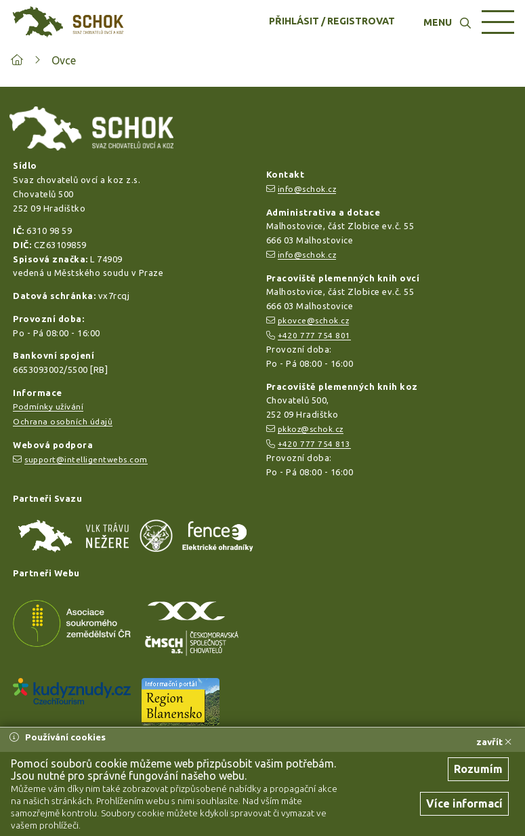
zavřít (493, 741)
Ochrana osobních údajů (62, 421)
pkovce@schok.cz (314, 320)
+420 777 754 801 (314, 335)
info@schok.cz (307, 188)
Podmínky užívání (48, 406)
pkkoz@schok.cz (310, 428)
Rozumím (478, 769)
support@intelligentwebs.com (86, 459)
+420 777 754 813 (314, 443)
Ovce (63, 60)
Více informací (464, 803)
